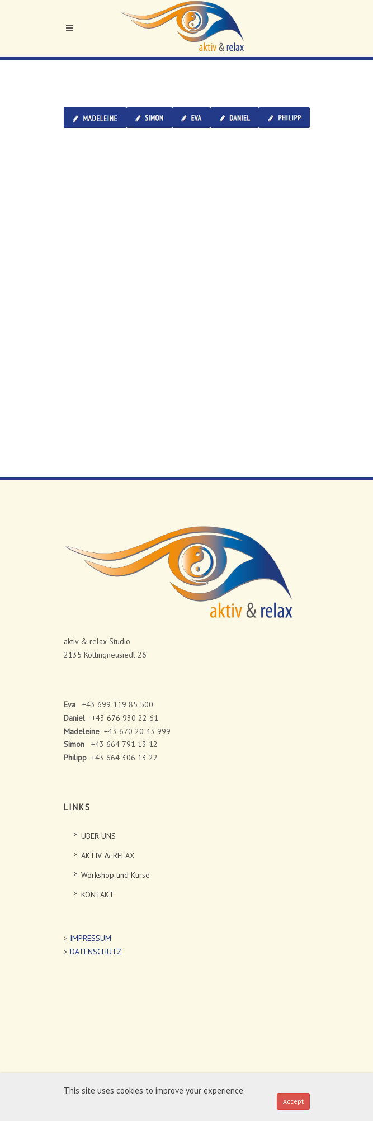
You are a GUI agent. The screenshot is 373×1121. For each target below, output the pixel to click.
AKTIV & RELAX (108, 855)
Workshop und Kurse (115, 875)
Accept (293, 1101)
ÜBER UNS (98, 836)
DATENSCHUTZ (96, 952)
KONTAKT (97, 895)
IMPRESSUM (90, 938)
